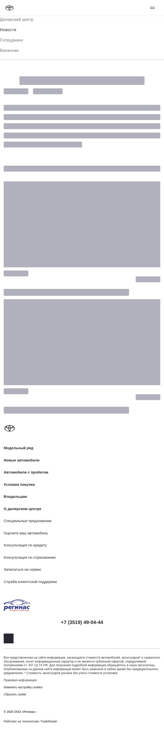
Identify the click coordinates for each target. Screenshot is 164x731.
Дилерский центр (16, 19)
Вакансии (9, 50)
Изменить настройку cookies (23, 687)
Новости (8, 30)
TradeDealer (48, 721)
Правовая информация (20, 680)
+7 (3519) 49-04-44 (82, 622)
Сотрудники (11, 40)
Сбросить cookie (15, 694)
